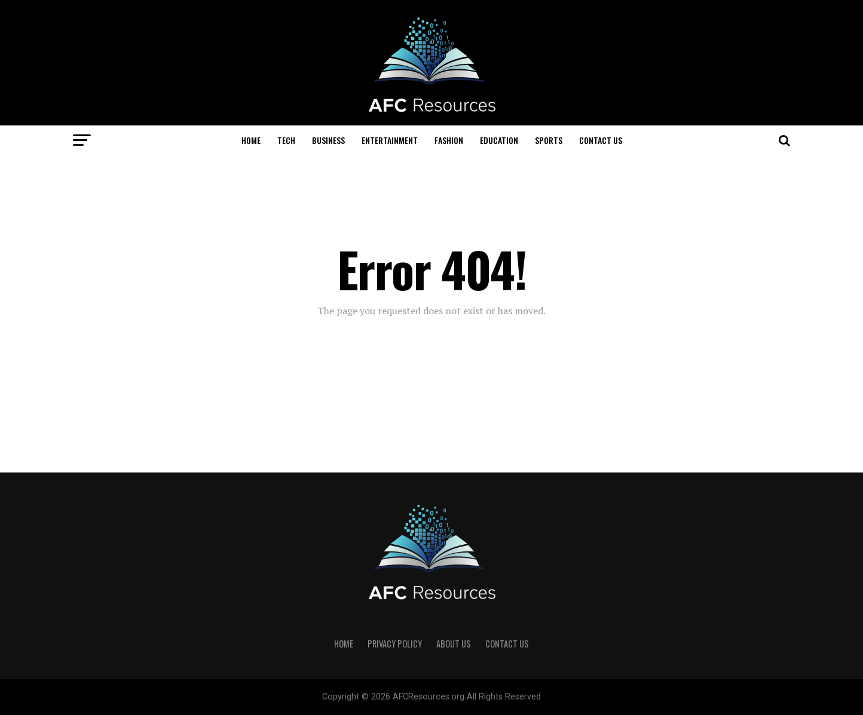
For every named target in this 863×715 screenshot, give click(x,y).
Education (499, 140)
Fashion (448, 140)
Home (251, 140)
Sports (548, 140)
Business (328, 140)
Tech (286, 140)
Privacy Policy (395, 643)
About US (453, 643)
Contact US (600, 140)
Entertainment (390, 140)
